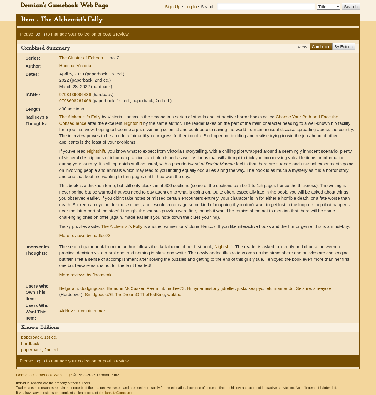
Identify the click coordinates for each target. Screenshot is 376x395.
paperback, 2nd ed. (40, 349)
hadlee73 (176, 288)
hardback (30, 343)
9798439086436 (76, 94)
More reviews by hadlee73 (85, 235)
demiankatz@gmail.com (116, 392)
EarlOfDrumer (91, 310)
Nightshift (133, 123)
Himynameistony (203, 288)
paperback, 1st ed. (39, 337)
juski (241, 288)
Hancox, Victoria (75, 65)
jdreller (228, 288)
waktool (174, 294)
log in (39, 33)
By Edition (343, 46)
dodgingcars (92, 288)
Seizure (303, 288)
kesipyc (256, 288)
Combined (321, 46)
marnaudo (284, 288)
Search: (208, 6)
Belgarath (68, 288)
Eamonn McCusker (125, 288)
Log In (190, 6)
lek (268, 288)
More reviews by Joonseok (85, 274)
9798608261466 (76, 100)
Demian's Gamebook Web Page (64, 5)
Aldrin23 (67, 310)
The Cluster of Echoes (81, 57)
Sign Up (172, 6)
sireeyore (322, 288)
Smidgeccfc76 (99, 294)
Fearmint (155, 288)
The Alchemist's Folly (79, 116)
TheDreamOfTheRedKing (140, 294)
